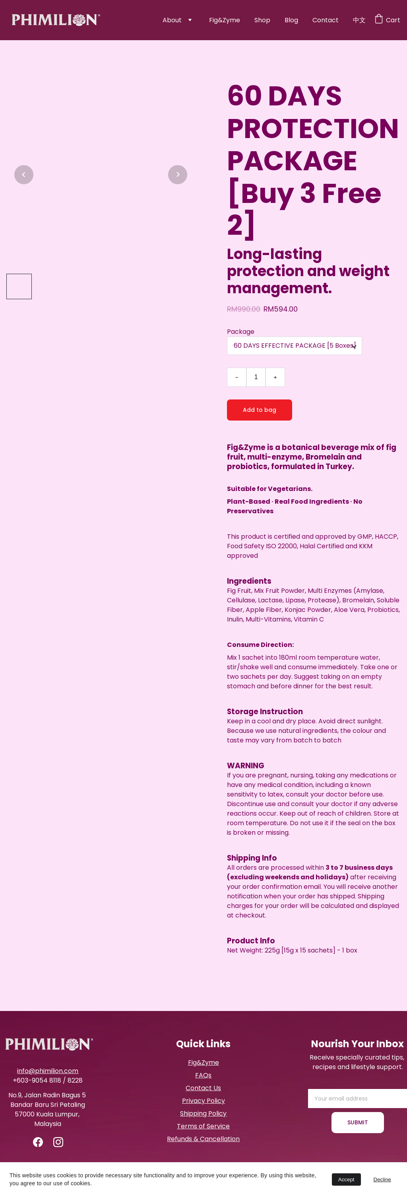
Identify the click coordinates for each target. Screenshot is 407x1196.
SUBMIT (357, 1122)
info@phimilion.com (47, 1070)
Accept (346, 1179)
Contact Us (203, 1088)
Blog (291, 20)
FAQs (203, 1075)
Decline (382, 1179)
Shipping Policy (203, 1113)
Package (240, 331)
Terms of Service (203, 1126)
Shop (262, 20)
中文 (359, 20)
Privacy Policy (203, 1100)
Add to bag (259, 410)
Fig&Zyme (224, 20)
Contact (325, 20)
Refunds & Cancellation (203, 1138)
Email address (329, 1084)
